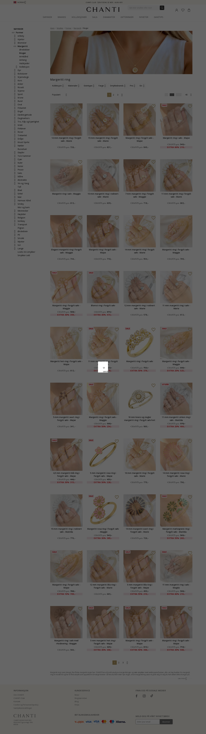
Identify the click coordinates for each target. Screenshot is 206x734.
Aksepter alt (103, 384)
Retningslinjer (86, 373)
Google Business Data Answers (110, 377)
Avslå (90, 390)
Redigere (115, 390)
